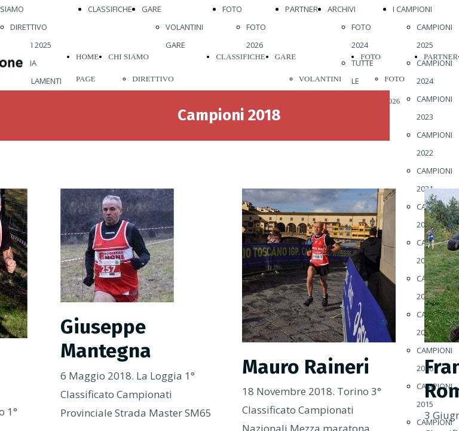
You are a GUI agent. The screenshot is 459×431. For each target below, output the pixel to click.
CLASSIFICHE (110, 9)
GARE (151, 9)
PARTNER (301, 9)
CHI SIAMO (128, 56)
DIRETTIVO (28, 27)
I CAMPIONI (412, 9)
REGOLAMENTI (36, 80)
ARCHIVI (342, 9)
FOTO (232, 9)
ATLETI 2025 (30, 45)
